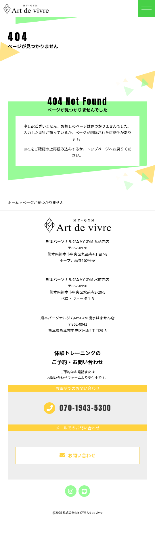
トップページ (98, 149)
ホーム (13, 202)
